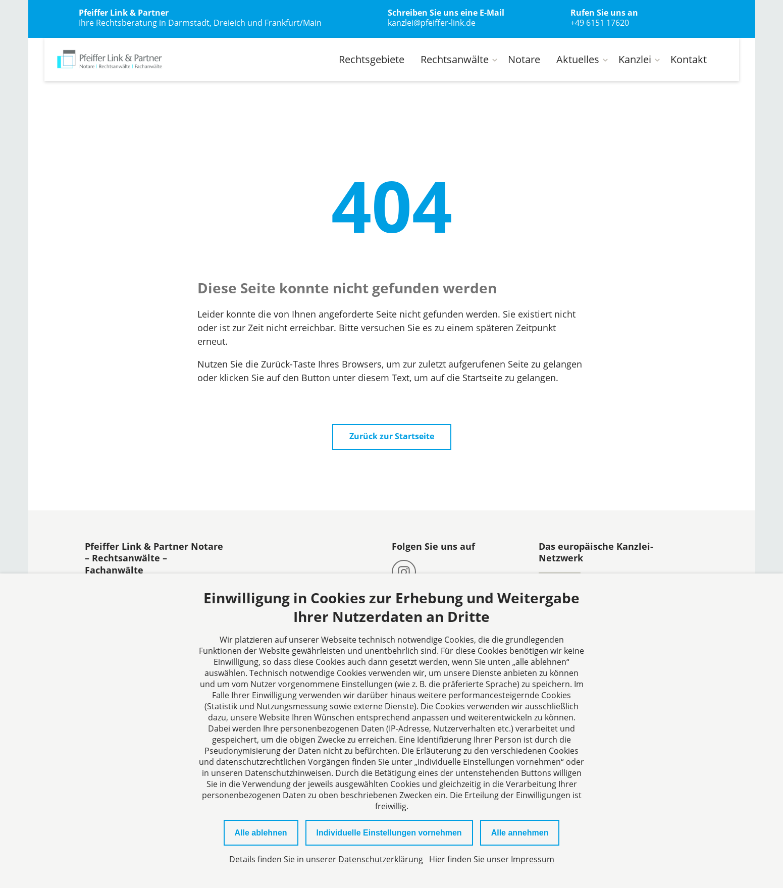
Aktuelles (577, 59)
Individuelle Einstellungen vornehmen (389, 832)
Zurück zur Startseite (391, 436)
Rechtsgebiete (371, 59)
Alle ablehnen (261, 832)
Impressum (532, 859)
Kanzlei (634, 59)
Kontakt (688, 59)
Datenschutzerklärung (380, 859)
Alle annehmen (520, 832)
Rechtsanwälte (455, 59)
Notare (524, 59)
